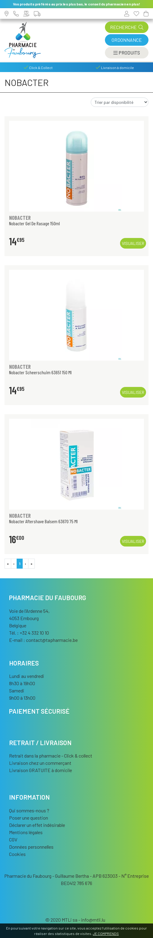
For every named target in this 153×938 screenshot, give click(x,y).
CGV (13, 839)
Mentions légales (26, 832)
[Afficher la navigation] (126, 52)
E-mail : (43, 640)
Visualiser (133, 243)
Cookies (17, 854)
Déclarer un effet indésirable (37, 825)
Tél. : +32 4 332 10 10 (29, 633)
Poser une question (28, 818)
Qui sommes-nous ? (29, 810)
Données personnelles (31, 847)
